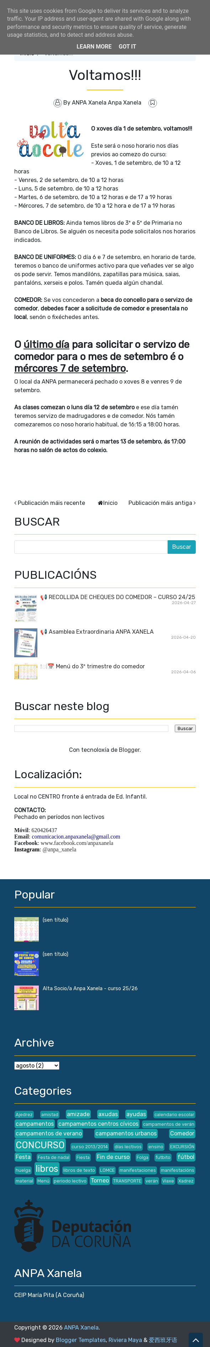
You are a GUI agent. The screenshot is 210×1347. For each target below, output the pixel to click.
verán (152, 1181)
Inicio (110, 503)
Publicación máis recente (51, 503)
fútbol (186, 1157)
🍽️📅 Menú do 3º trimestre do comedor (92, 666)
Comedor (182, 1133)
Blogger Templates (81, 1340)
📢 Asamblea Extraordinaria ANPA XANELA (97, 631)
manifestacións (177, 1170)
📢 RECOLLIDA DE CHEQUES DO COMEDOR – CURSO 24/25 (117, 597)
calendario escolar (174, 1114)
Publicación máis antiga (160, 503)
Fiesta (83, 1157)
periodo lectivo (70, 1181)
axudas (108, 1114)
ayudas (136, 1114)
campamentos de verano (49, 1133)
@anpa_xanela (60, 849)
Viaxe (168, 1181)
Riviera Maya (125, 1340)
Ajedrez (24, 1114)
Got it (127, 46)
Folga (142, 1157)
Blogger (129, 749)
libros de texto (79, 1170)
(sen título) (55, 920)
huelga (23, 1170)
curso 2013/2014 (90, 1146)
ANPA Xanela (81, 1327)
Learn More (94, 46)
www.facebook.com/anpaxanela (77, 843)
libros (47, 1168)
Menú (43, 1181)
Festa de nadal (53, 1157)
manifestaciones (138, 1170)
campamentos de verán (168, 1124)
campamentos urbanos (126, 1133)
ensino (155, 1146)
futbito (163, 1157)
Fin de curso (113, 1157)
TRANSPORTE (127, 1181)
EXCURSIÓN (182, 1146)
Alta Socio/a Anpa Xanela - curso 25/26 (90, 989)
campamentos (35, 1123)
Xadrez (186, 1181)
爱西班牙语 (163, 1340)
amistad (49, 1114)
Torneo (100, 1180)
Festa (23, 1157)
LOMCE (107, 1170)
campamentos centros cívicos (98, 1123)
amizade (78, 1114)
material (24, 1181)
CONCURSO (40, 1145)
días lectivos (128, 1146)
